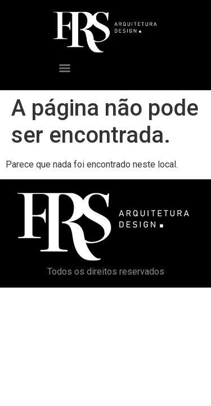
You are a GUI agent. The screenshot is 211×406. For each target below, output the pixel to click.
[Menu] (65, 68)
